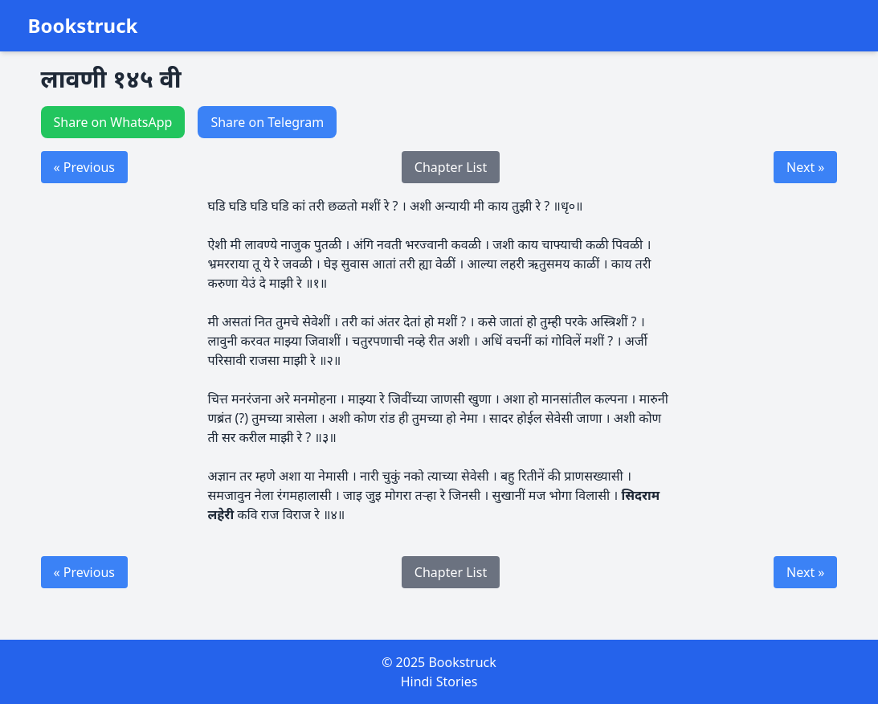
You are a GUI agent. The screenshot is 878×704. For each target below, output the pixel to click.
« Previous (84, 167)
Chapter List (450, 167)
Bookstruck (83, 26)
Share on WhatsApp (113, 122)
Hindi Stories (439, 681)
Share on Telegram (267, 122)
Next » (805, 167)
